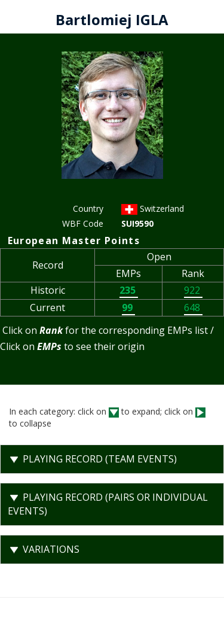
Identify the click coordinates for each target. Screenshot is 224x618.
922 (193, 290)
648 (193, 307)
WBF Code (82, 223)
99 (128, 307)
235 (128, 290)
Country (88, 208)
